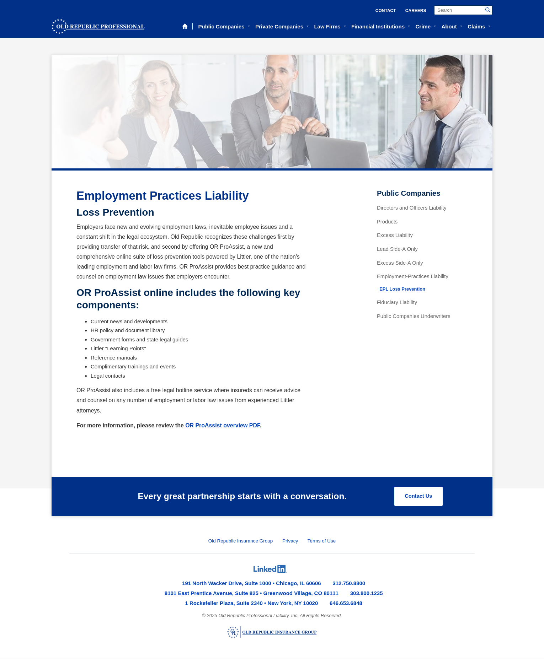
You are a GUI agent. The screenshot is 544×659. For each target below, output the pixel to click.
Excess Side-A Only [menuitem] (400, 263)
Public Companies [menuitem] (221, 26)
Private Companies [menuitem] (279, 26)
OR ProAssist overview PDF (222, 425)
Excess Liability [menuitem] (395, 235)
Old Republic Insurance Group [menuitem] (240, 541)
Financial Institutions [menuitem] (378, 26)
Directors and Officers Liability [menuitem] (412, 208)
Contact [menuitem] (385, 10)
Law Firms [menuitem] (327, 26)
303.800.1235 (366, 593)
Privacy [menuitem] (290, 541)
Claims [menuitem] (476, 26)
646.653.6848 (346, 603)
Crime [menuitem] (423, 26)
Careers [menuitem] (415, 10)
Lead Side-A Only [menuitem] (397, 249)
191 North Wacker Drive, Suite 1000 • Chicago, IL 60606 (251, 583)
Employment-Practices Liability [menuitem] (412, 276)
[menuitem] (270, 569)
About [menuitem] (449, 26)
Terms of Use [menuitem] (322, 541)
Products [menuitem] (387, 222)
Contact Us (418, 496)
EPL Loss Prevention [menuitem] (402, 289)
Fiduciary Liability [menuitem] (397, 302)
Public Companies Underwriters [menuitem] (413, 316)
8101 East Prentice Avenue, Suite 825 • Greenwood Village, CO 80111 (251, 593)
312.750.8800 (348, 583)
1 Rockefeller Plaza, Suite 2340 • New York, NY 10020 (251, 603)
